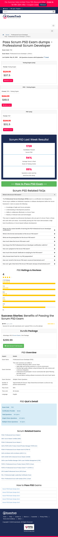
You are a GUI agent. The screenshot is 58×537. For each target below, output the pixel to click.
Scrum (7, 34)
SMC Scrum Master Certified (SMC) (11, 438)
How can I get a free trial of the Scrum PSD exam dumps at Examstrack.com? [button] (26, 264)
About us (26, 516)
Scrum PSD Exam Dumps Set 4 (11, 499)
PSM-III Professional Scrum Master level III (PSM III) (15, 449)
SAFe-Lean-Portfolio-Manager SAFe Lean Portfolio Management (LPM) (21, 460)
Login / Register (16, 8)
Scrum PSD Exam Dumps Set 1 (11, 489)
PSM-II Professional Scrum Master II (11, 442)
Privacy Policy (44, 516)
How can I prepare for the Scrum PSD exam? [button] (16, 249)
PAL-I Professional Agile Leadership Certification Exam (16, 475)
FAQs (10, 516)
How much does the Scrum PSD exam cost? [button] (16, 241)
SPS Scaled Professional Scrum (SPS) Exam (13, 471)
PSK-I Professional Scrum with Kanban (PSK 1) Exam (16, 478)
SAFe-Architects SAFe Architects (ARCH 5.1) (13, 453)
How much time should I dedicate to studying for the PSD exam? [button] (22, 252)
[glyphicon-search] (53, 11)
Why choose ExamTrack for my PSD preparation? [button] (18, 256)
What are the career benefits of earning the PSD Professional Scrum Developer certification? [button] (27, 229)
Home (5, 8)
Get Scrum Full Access (13, 346)
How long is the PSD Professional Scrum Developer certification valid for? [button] (25, 245)
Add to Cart (8, 80)
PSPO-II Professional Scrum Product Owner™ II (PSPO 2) (17, 467)
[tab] (29, 194)
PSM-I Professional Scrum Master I (11, 435)
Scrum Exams (17, 335)
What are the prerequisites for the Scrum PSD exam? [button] (19, 237)
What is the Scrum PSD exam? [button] (12, 195)
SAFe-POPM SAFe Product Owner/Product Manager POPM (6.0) (19, 446)
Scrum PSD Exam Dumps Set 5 (11, 502)
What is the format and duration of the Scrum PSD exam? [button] (20, 234)
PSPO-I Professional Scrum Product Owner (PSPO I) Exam (17, 464)
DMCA (20, 519)
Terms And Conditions (9, 519)
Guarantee (34, 516)
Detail (46, 57)
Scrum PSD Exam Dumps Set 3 (11, 495)
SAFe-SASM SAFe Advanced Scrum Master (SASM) (15, 457)
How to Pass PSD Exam (29, 184)
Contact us (18, 516)
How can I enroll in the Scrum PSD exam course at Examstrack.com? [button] (24, 260)
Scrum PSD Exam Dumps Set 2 (11, 492)
